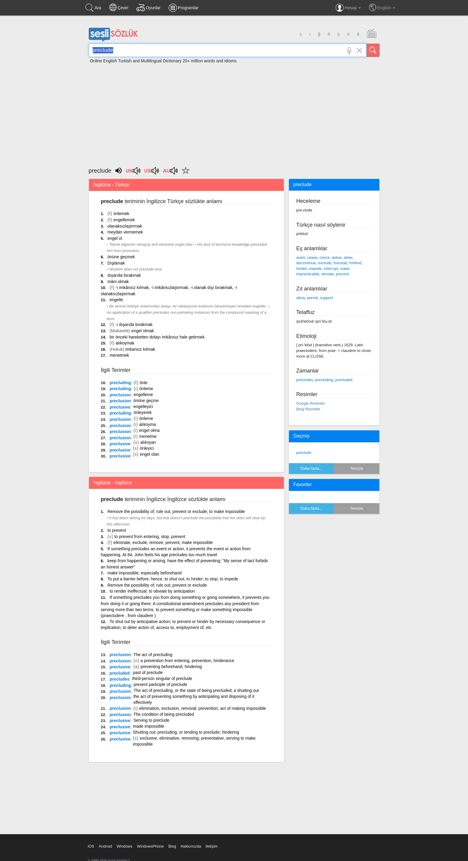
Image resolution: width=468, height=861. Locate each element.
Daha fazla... (311, 468)
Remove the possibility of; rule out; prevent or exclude (157, 585)
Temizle (356, 468)
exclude (325, 263)
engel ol (114, 238)
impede (315, 268)
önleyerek (143, 412)
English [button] (382, 7)
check (325, 257)
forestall (340, 263)
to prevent (116, 530)
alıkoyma (147, 424)
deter (348, 257)
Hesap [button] (348, 8)
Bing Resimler (308, 409)
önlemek (121, 213)
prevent (342, 274)
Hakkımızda (191, 846)
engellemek (124, 219)
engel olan (149, 454)
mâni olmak (118, 281)
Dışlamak (116, 263)
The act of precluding (153, 654)
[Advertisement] (234, 112)
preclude (303, 452)
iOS (91, 846)
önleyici (147, 448)
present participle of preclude (160, 684)
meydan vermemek (125, 232)
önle (143, 382)
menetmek (119, 355)
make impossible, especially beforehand (144, 573)
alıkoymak (125, 343)
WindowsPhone (150, 846)
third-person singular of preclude (162, 678)
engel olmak (142, 330)
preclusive (120, 407)
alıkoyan (148, 442)
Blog (172, 846)
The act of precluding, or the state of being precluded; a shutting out (196, 690)
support (326, 298)
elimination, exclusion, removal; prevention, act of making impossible (202, 708)
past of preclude (148, 672)
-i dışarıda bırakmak (134, 324)
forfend (355, 263)
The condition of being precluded (163, 714)
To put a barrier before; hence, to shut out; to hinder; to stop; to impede (172, 578)
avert (300, 257)
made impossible (148, 726)
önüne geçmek (121, 256)
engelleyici (143, 406)
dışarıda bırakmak (124, 275)
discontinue (306, 263)
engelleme (143, 394)
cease (312, 257)
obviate (327, 274)
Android (105, 846)
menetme (147, 436)
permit (312, 298)
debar (337, 257)
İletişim (212, 846)
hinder (301, 268)
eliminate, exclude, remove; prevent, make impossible (163, 542)
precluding (120, 382)
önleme (146, 388)
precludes (119, 679)
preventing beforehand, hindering (171, 666)
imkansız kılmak (140, 349)
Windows (125, 846)
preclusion (120, 394)
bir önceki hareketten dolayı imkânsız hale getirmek (157, 337)
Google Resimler (310, 403)
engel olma (149, 430)
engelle (116, 299)
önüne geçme (146, 400)
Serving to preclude (151, 720)
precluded (120, 673)
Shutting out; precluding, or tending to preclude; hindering (186, 732)
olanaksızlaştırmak (124, 226)
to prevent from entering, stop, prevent (149, 536)
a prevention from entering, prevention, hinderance (187, 660)
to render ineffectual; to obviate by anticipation (152, 591)
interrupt (331, 268)
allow (300, 298)
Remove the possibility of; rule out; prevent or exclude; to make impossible (176, 511)
